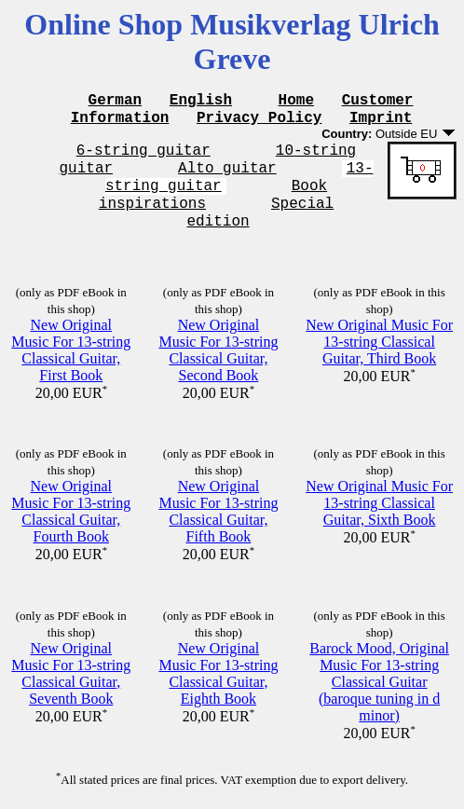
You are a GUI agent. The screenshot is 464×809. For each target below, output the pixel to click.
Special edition (305, 219)
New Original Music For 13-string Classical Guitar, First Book (70, 349)
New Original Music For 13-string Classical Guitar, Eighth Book (218, 672)
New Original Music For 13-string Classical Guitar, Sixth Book (379, 502)
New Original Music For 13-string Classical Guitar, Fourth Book (70, 510)
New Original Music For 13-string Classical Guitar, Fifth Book (218, 510)
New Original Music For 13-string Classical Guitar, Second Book (218, 349)
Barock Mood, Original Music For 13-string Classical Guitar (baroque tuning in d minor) (379, 680)
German (116, 101)
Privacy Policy (259, 122)
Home (296, 101)
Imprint (380, 122)
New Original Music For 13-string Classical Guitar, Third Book (379, 340)
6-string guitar (143, 157)
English (201, 101)
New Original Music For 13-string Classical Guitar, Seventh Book (70, 672)
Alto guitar (227, 178)
